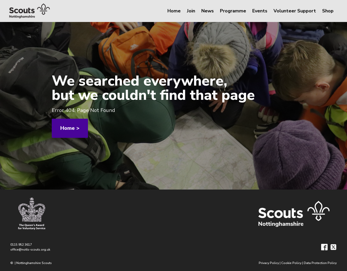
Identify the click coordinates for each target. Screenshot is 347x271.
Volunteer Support (295, 11)
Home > (69, 128)
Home (174, 11)
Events (259, 11)
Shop (328, 11)
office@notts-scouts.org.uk (30, 249)
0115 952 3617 (21, 245)
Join (191, 11)
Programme (233, 11)
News (207, 11)
